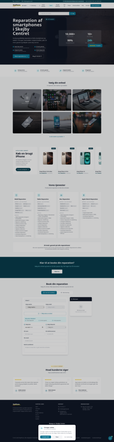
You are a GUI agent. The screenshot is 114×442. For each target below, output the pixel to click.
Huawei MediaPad (43, 210)
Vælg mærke (28, 304)
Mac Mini (63, 208)
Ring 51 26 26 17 (37, 56)
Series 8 (94, 203)
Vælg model (49, 304)
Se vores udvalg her (23, 169)
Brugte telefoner (57, 5)
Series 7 (86, 206)
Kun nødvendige (68, 437)
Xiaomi (27, 206)
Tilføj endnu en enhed (45, 313)
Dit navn (26, 331)
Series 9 (86, 203)
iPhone (18, 203)
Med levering (65, 292)
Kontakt (88, 5)
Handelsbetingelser (86, 437)
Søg (72, 13)
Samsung (26, 203)
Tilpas (57, 437)
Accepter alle (45, 437)
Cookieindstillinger (96, 437)
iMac (73, 206)
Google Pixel (19, 210)
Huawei (18, 206)
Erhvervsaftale (76, 5)
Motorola (18, 212)
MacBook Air (64, 203)
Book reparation (96, 5)
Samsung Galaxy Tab (44, 206)
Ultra (85, 208)
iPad (40, 203)
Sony (28, 210)
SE (93, 206)
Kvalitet (37, 419)
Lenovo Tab (42, 208)
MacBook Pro (64, 206)
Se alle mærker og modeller (57, 136)
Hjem (51, 5)
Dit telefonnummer (50, 331)
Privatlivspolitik (75, 437)
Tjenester (37, 408)
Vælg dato (27, 324)
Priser (69, 5)
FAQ (83, 5)
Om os (64, 5)
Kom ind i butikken (49, 292)
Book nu (57, 271)
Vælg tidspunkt (50, 324)
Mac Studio (64, 210)
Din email (26, 338)
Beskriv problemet (28, 344)
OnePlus (18, 208)
